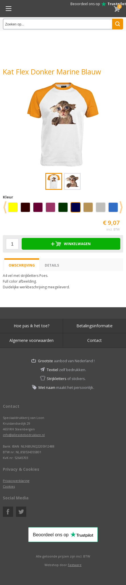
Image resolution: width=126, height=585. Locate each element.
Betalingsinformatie (94, 325)
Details (52, 265)
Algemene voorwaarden (31, 340)
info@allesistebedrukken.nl (24, 435)
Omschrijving (22, 265)
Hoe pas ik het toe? (31, 325)
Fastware (75, 565)
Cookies (9, 486)
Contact (94, 340)
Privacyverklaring (16, 480)
